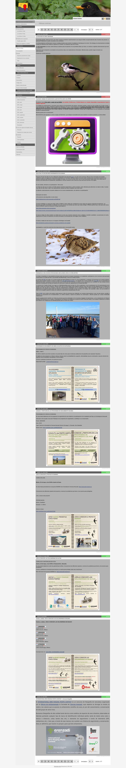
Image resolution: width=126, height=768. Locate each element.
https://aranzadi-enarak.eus (85, 486)
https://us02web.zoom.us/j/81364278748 (45, 511)
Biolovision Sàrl (57, 766)
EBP (44, 279)
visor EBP (96, 280)
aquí (72, 176)
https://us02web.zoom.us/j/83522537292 (52, 427)
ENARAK (18, 134)
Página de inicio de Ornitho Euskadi (24, 21)
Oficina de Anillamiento (49, 704)
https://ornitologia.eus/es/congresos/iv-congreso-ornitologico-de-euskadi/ (53, 222)
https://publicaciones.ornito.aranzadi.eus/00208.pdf (48, 199)
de (58, 704)
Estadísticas (19, 63)
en (106, 18)
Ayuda (18, 53)
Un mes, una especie (21, 97)
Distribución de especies (22, 38)
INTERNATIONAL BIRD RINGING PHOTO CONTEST (55, 702)
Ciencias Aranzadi (76, 704)
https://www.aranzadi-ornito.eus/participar (46, 208)
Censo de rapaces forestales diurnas (24, 127)
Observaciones (20, 29)
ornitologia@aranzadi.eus (52, 361)
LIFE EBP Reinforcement (68, 280)
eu (102, 18)
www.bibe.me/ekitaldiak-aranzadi (55, 652)
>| (71, 29)
